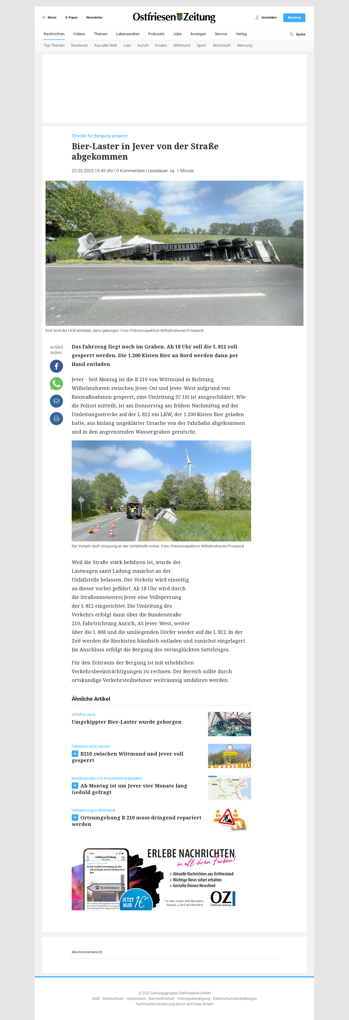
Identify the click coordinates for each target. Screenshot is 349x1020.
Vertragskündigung (193, 998)
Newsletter (94, 17)
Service (221, 34)
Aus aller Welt (105, 45)
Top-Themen (54, 45)
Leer (127, 45)
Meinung (244, 45)
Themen (100, 34)
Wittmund (181, 45)
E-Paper (71, 17)
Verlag (241, 34)
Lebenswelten (128, 34)
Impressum (136, 998)
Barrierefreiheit (161, 998)
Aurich (143, 45)
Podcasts (156, 34)
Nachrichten (54, 34)
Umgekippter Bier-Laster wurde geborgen (127, 721)
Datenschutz (113, 998)
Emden (161, 45)
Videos (79, 34)
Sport (201, 45)
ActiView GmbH (199, 1004)
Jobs (177, 34)
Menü (48, 17)
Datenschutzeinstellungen (235, 998)
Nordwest (79, 45)
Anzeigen (198, 34)
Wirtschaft (222, 45)
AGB (96, 998)
